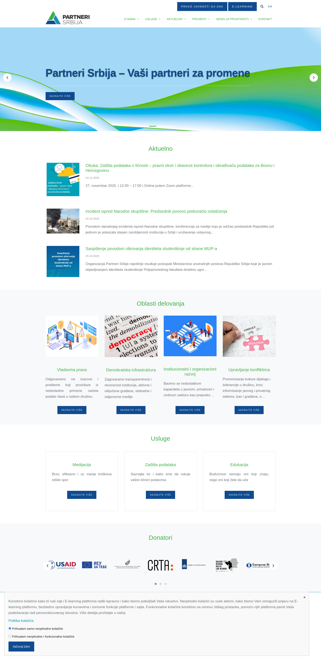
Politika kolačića (21, 621)
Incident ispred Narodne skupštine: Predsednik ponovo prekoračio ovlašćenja (156, 211)
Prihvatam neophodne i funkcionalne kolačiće (41, 636)
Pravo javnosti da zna (202, 6)
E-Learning (242, 6)
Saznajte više (60, 96)
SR (270, 6)
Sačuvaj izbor (21, 646)
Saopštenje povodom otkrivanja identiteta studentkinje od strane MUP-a (151, 248)
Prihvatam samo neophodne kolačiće (35, 628)
